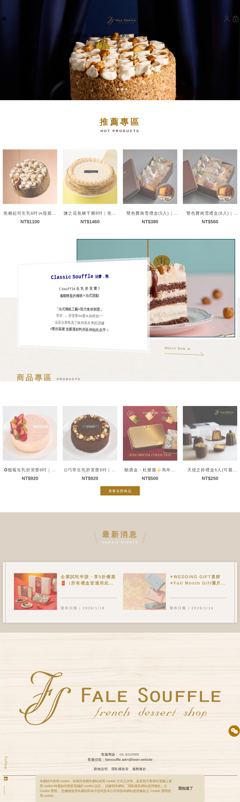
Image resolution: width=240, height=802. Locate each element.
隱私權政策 (120, 769)
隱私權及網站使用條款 (144, 786)
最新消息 (100, 36)
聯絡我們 (163, 36)
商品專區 (121, 36)
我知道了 (185, 788)
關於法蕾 (79, 36)
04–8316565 (129, 754)
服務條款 (139, 769)
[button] (114, 89)
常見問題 (142, 36)
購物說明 (101, 769)
